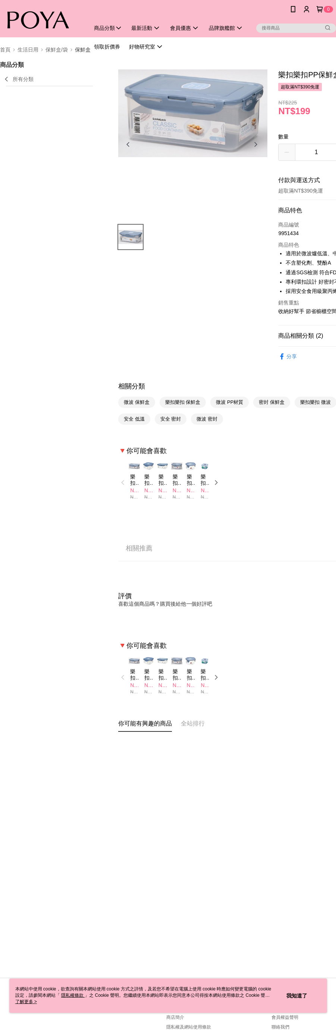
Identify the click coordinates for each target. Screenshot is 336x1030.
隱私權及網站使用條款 (188, 1027)
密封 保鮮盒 (272, 402)
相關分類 (131, 386)
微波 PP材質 (229, 402)
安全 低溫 (134, 419)
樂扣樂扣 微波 (315, 402)
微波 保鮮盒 (137, 402)
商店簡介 (175, 1017)
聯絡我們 (280, 1027)
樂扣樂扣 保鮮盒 (183, 402)
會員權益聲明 (284, 1017)
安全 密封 (170, 419)
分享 (287, 356)
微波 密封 (207, 419)
